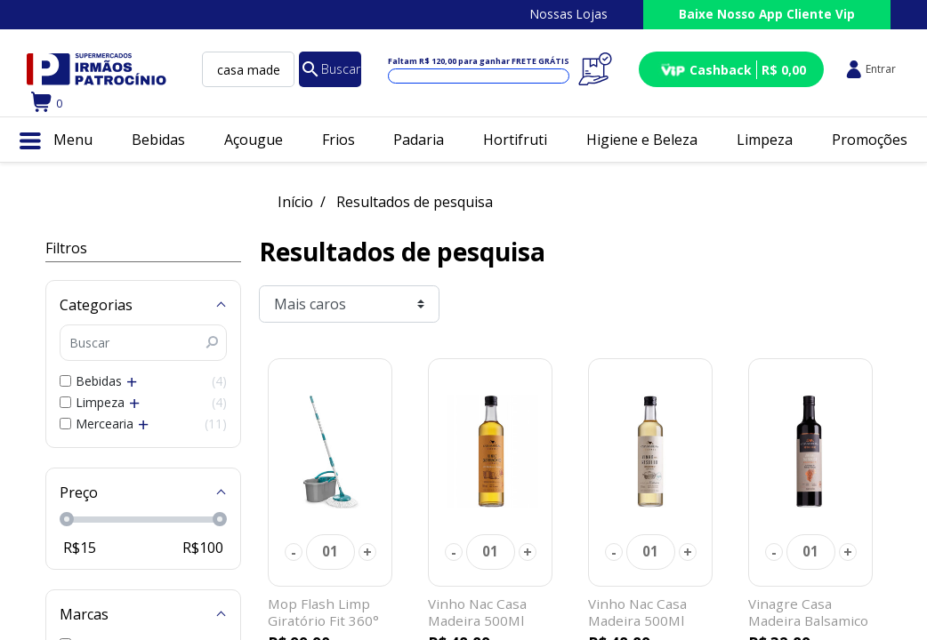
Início (295, 202)
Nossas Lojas (569, 13)
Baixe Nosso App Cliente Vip (767, 13)
